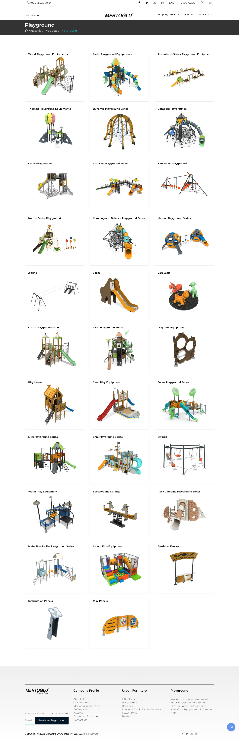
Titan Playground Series (108, 327)
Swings (162, 436)
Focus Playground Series (173, 382)
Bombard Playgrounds (172, 108)
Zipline (32, 272)
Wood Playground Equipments (48, 54)
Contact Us (204, 14)
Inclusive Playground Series (110, 163)
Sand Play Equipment (107, 382)
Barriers (127, 716)
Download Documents (88, 716)
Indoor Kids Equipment (108, 546)
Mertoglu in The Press (87, 706)
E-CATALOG (187, 2)
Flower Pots (129, 713)
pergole (176, 673)
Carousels (164, 272)
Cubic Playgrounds (40, 163)
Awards (78, 713)
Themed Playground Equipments (49, 108)
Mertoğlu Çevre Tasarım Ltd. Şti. (64, 733)
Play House (35, 382)
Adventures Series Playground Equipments (185, 54)
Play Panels (100, 600)
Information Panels (40, 600)
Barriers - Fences (168, 546)
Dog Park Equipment (171, 327)
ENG (172, 2)
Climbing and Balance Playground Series (119, 218)
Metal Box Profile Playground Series (51, 546)
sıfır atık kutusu (132, 673)
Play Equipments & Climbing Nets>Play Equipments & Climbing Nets (192, 709)
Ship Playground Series (108, 436)
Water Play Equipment (42, 491)
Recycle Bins (130, 702)
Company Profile (168, 14)
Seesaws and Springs (106, 491)
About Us (79, 699)
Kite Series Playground (172, 163)
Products (30, 15)
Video (188, 14)
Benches (127, 706)
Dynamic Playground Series (110, 108)
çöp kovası (80, 673)
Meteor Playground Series (174, 218)
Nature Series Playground (44, 218)
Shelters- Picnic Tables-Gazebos (141, 709)
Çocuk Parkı (32, 673)
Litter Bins (128, 699)
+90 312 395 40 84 (39, 2)
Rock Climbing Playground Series (179, 491)
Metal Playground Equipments (112, 54)
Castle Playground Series (44, 327)
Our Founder (82, 702)
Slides (96, 272)
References (80, 709)
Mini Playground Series (43, 436)
